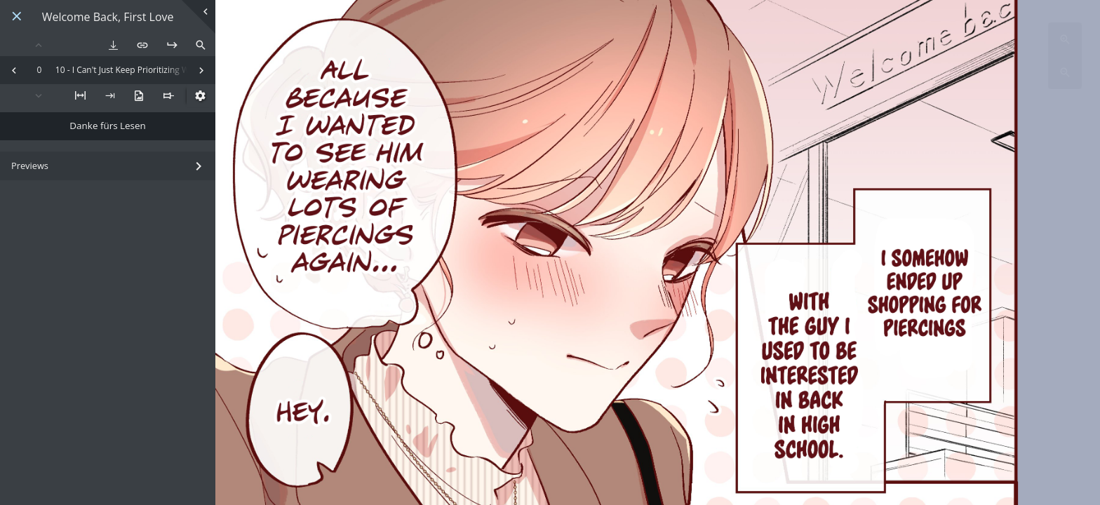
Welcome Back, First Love (108, 17)
